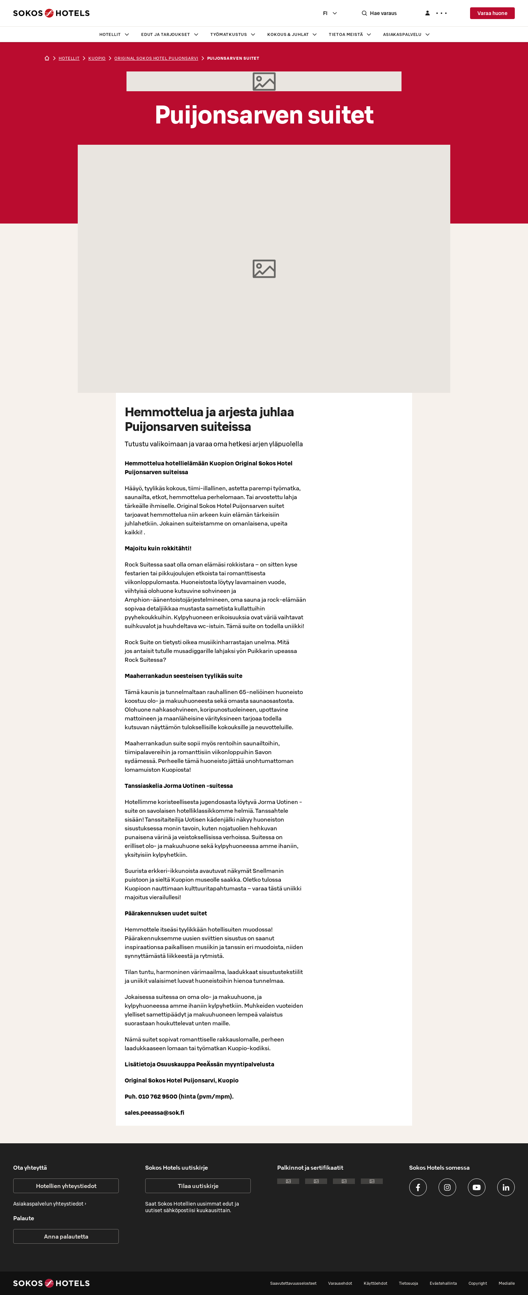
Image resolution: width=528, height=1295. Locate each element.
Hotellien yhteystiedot (66, 1185)
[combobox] (330, 13)
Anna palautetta (66, 1236)
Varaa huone (492, 13)
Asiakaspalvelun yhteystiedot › (49, 1203)
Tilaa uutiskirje (198, 1185)
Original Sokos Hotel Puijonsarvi (156, 58)
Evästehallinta (443, 1283)
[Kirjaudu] (435, 13)
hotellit (69, 58)
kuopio (97, 58)
